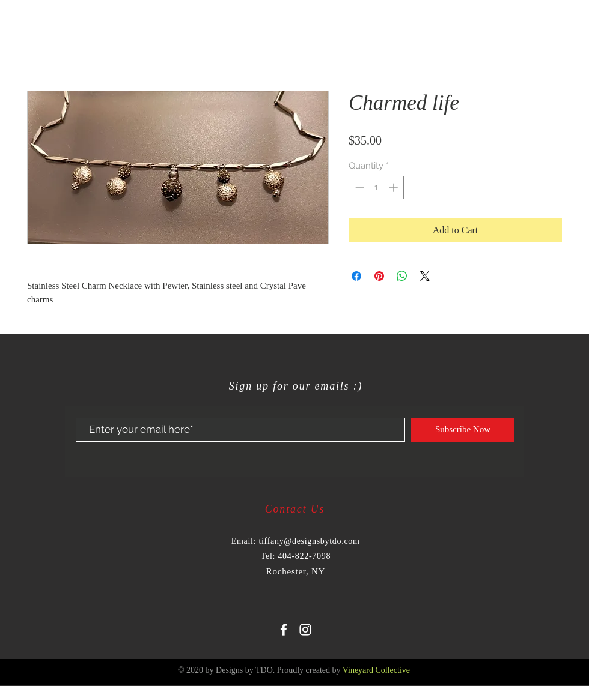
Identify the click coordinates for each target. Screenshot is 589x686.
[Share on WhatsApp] (402, 276)
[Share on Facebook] (356, 276)
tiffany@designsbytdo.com (308, 541)
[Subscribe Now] (462, 430)
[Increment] (394, 187)
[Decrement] (358, 187)
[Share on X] (425, 276)
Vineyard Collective (376, 670)
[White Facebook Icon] (283, 629)
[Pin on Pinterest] (379, 276)
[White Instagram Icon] (305, 629)
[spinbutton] (376, 187)
